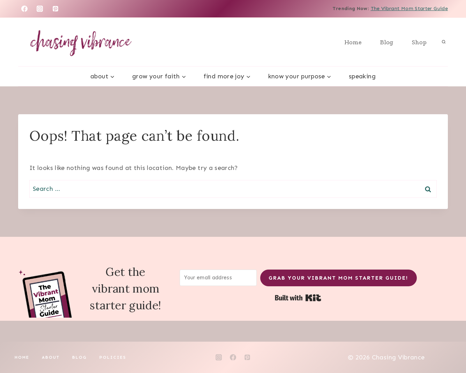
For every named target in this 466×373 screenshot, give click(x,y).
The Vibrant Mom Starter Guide (409, 8)
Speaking (362, 76)
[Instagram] (39, 8)
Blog (386, 42)
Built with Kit (298, 298)
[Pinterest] (55, 8)
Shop (419, 42)
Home (352, 42)
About (51, 357)
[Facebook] (24, 8)
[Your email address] (218, 278)
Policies (112, 357)
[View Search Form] (443, 42)
